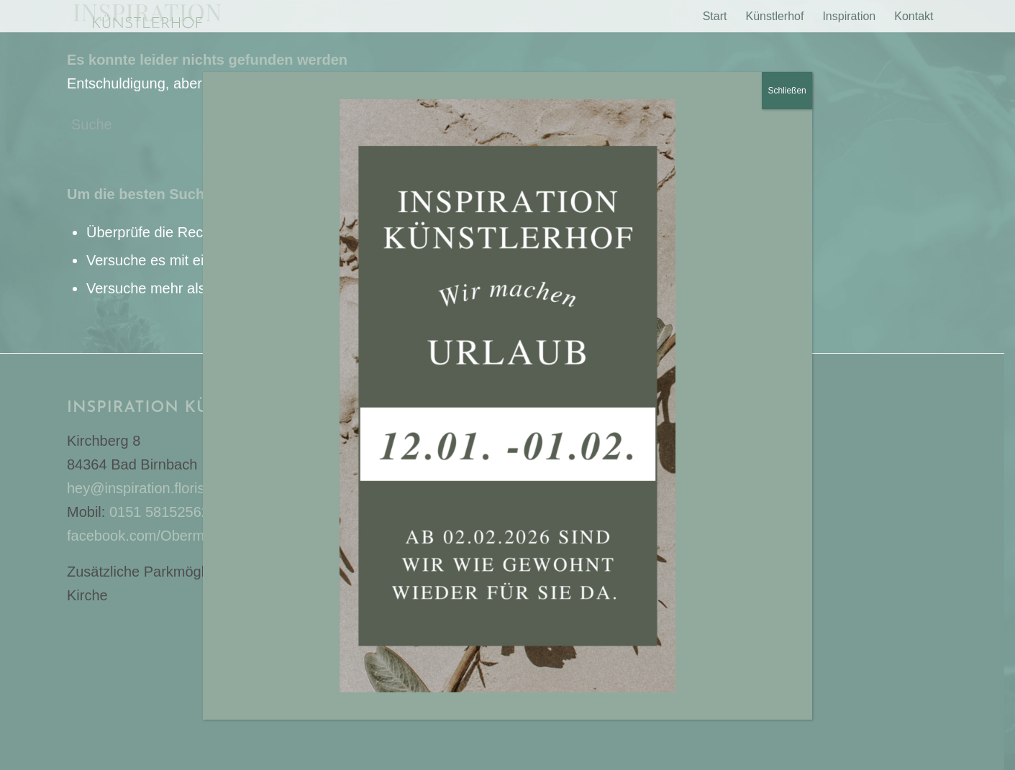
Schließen (787, 132)
